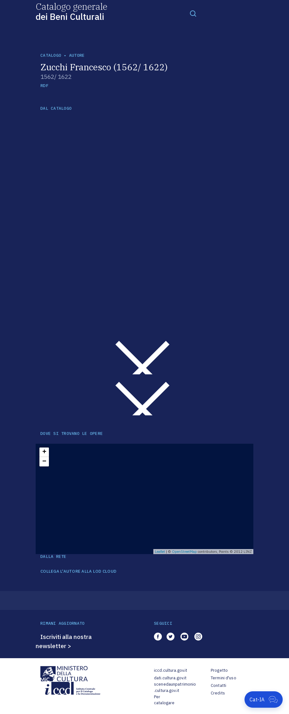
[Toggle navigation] (193, 13)
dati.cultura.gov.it (170, 678)
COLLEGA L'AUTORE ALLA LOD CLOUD (78, 571)
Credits (218, 693)
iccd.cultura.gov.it (170, 670)
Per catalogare (164, 700)
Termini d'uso (223, 678)
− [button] (44, 461)
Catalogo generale (71, 11)
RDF (44, 85)
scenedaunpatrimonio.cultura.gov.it (175, 687)
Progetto (219, 670)
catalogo (50, 55)
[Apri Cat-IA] (264, 699)
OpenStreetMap (184, 551)
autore (77, 55)
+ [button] (44, 452)
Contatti (218, 685)
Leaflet (160, 551)
